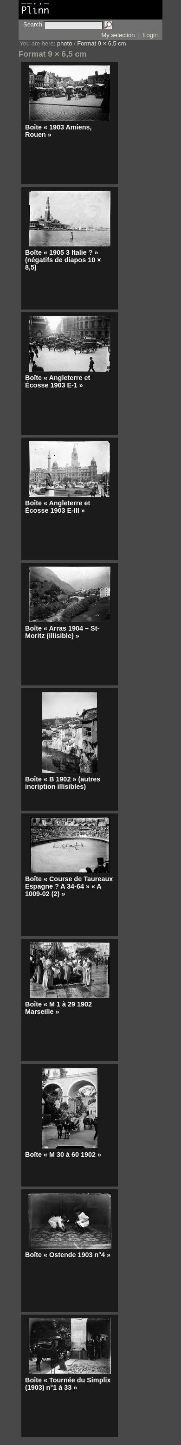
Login (150, 35)
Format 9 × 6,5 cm (101, 43)
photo (64, 43)
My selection (118, 35)
